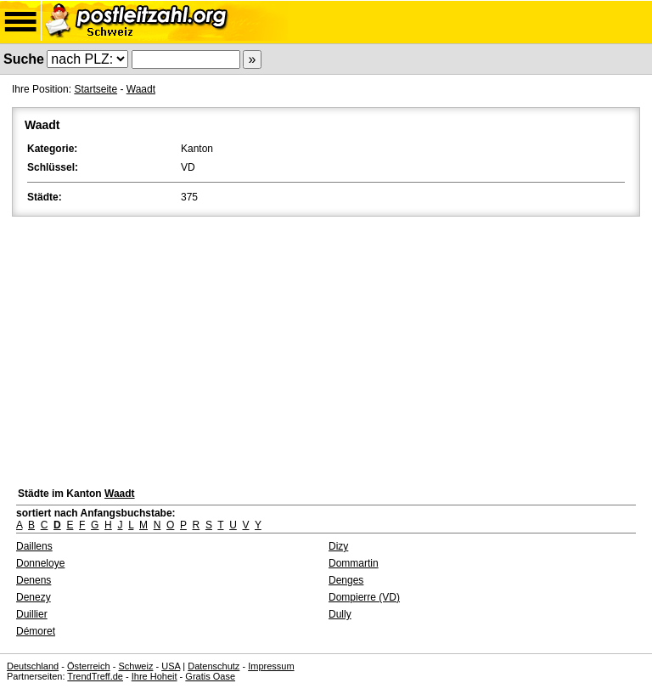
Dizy (338, 546)
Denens (33, 580)
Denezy (33, 597)
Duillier (32, 614)
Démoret (35, 631)
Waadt (140, 89)
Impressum (271, 666)
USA (170, 666)
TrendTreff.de (95, 676)
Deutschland (33, 666)
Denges (346, 580)
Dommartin (354, 563)
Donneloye (40, 563)
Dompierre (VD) (364, 597)
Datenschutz (213, 666)
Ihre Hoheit (154, 676)
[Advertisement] (326, 347)
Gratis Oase (210, 676)
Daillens (34, 546)
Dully (340, 614)
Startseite (95, 89)
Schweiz (135, 666)
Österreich (88, 666)
